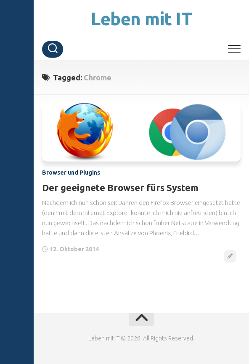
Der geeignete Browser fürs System (120, 187)
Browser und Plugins (71, 172)
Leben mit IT (141, 19)
